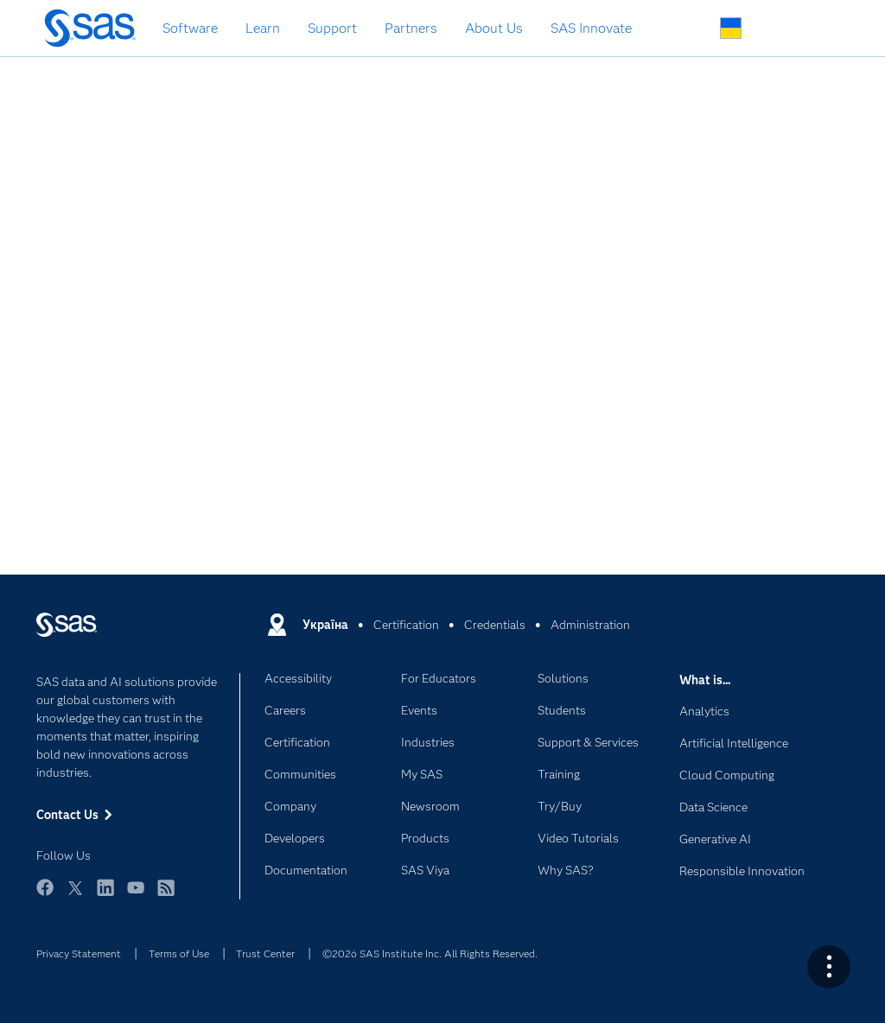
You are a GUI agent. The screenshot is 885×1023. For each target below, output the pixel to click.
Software (190, 28)
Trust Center (265, 953)
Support (332, 28)
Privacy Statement (78, 953)
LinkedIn (105, 895)
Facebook (45, 895)
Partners (411, 28)
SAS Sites (812, 29)
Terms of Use (179, 953)
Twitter (75, 895)
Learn (262, 28)
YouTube (135, 895)
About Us (494, 28)
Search (690, 29)
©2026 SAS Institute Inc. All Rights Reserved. (430, 953)
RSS (166, 895)
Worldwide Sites (731, 28)
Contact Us (771, 29)
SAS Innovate (591, 28)
